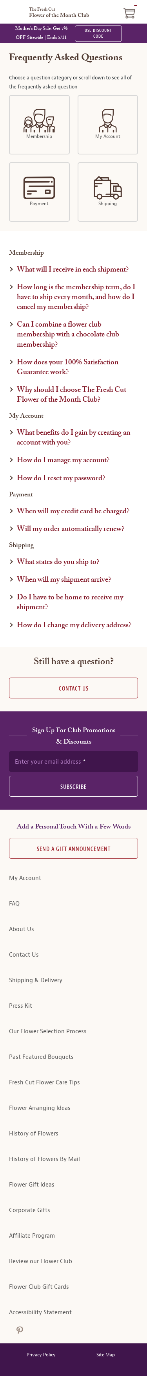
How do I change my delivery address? (74, 625)
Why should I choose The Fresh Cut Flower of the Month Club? (71, 395)
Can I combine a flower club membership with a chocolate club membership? (68, 334)
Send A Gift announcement (74, 849)
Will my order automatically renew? (70, 529)
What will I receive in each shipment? (73, 270)
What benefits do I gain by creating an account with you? (73, 437)
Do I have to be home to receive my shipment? (70, 602)
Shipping (108, 191)
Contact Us (74, 689)
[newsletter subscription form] (73, 761)
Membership (39, 124)
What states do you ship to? (58, 562)
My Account (107, 124)
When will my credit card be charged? (73, 511)
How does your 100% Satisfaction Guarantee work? (67, 367)
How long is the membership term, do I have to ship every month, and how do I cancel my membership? (76, 297)
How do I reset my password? (61, 478)
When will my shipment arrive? (64, 580)
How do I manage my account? (63, 460)
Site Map (105, 1355)
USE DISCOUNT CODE (98, 33)
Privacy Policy (41, 1355)
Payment (39, 191)
